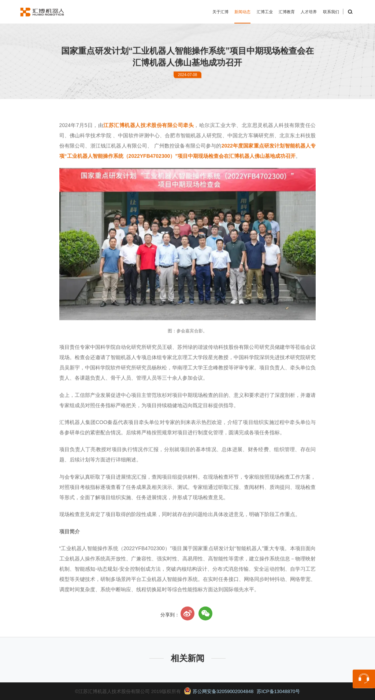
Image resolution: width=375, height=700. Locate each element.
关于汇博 (220, 12)
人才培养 (309, 12)
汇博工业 (265, 12)
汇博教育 (287, 12)
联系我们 (331, 12)
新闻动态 (242, 12)
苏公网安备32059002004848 (218, 691)
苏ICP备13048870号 (278, 691)
